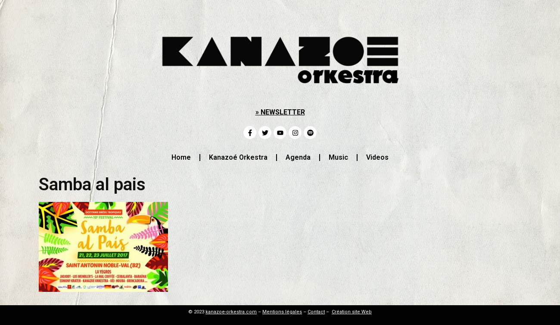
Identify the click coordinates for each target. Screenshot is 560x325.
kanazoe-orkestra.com (231, 312)
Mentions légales (282, 312)
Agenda (298, 157)
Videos (377, 157)
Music (338, 157)
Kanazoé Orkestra (238, 157)
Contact (316, 312)
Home (181, 157)
